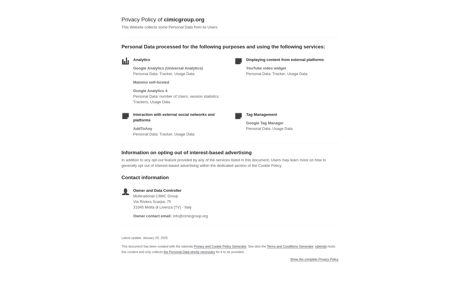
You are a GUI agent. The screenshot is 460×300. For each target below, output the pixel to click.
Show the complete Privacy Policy (314, 259)
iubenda (321, 246)
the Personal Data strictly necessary (189, 252)
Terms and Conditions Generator (290, 246)
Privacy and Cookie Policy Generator (220, 246)
